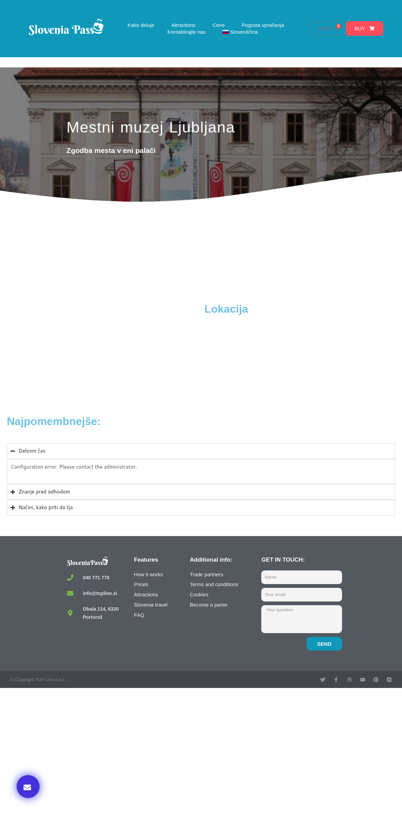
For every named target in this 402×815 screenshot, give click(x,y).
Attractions (183, 25)
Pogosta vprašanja (263, 25)
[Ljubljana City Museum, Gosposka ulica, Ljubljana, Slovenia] (104, 353)
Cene (219, 25)
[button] (28, 786)
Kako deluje (140, 25)
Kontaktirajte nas (186, 32)
